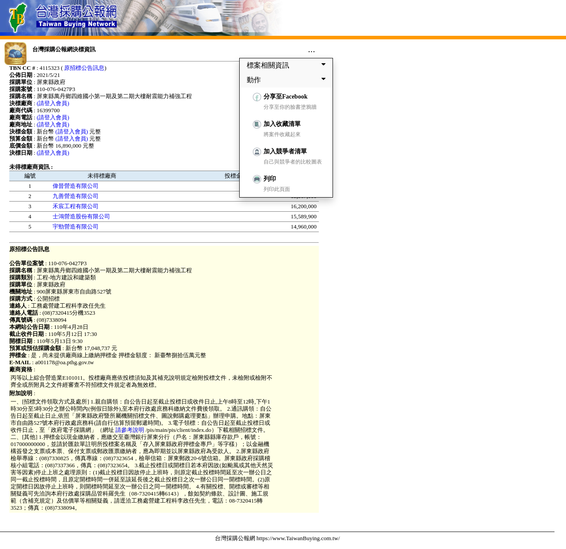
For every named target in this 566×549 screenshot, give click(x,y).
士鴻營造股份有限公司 (81, 216)
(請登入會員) (53, 103)
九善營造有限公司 (76, 196)
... (311, 49)
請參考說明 (130, 430)
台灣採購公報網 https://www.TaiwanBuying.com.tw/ (277, 538)
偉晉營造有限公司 (76, 186)
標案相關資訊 (288, 65)
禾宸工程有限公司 (76, 206)
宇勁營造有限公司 (76, 226)
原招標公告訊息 (84, 68)
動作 (288, 80)
